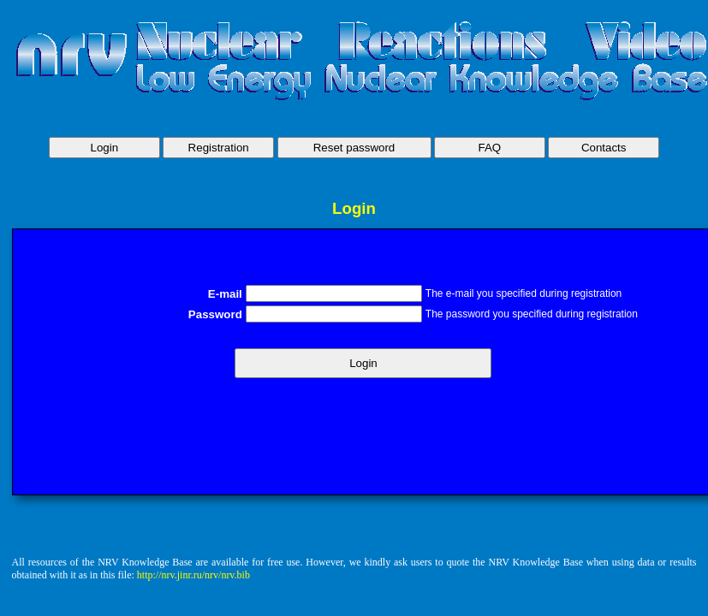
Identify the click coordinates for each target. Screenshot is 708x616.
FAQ (490, 147)
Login (105, 147)
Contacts (604, 147)
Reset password (354, 147)
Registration (218, 147)
